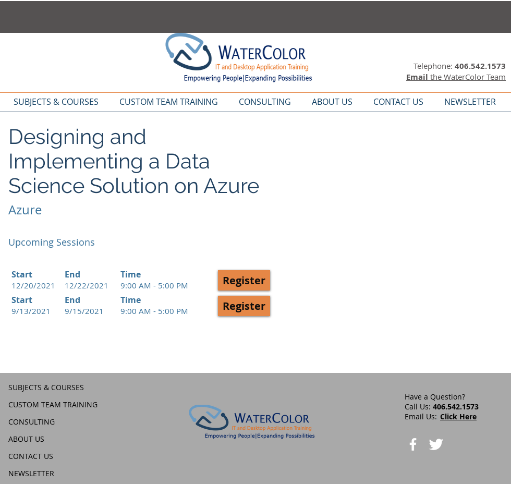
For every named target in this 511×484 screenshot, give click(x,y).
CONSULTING (31, 422)
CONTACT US (30, 456)
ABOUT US (26, 439)
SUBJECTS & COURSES (46, 387)
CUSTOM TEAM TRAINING (53, 404)
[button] (244, 280)
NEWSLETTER (31, 473)
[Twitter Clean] (436, 444)
